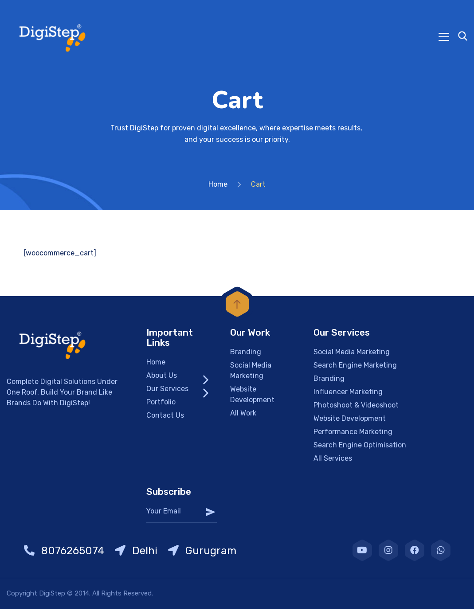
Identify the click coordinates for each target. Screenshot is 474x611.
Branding (245, 353)
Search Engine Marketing (355, 367)
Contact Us (165, 417)
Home (217, 186)
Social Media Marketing (250, 372)
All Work (243, 415)
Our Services (167, 390)
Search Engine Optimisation (359, 447)
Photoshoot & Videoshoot (356, 407)
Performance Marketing (352, 433)
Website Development (252, 396)
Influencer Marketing (348, 393)
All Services (332, 460)
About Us (161, 377)
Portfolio (161, 404)
